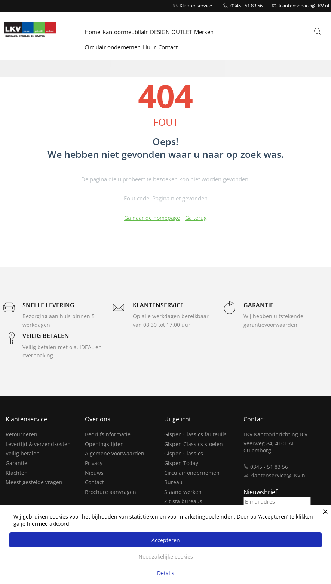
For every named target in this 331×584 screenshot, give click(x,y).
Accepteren (165, 540)
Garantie (16, 463)
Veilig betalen (23, 453)
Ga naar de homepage (152, 217)
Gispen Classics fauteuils (195, 434)
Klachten (17, 472)
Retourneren (21, 434)
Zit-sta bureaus (183, 501)
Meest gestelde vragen (34, 482)
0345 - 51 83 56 (246, 5)
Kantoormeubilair (125, 32)
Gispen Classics (183, 453)
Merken (204, 32)
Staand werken (183, 491)
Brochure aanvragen (110, 491)
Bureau (173, 482)
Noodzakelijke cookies (165, 556)
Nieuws (94, 472)
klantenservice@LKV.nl (278, 475)
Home (92, 32)
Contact (168, 47)
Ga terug (196, 217)
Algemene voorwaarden (114, 453)
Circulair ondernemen (113, 47)
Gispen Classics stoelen (193, 444)
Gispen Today (181, 463)
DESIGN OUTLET (171, 32)
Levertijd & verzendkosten (38, 444)
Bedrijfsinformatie (108, 434)
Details (165, 573)
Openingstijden (104, 444)
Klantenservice (196, 5)
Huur (149, 47)
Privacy (93, 463)
